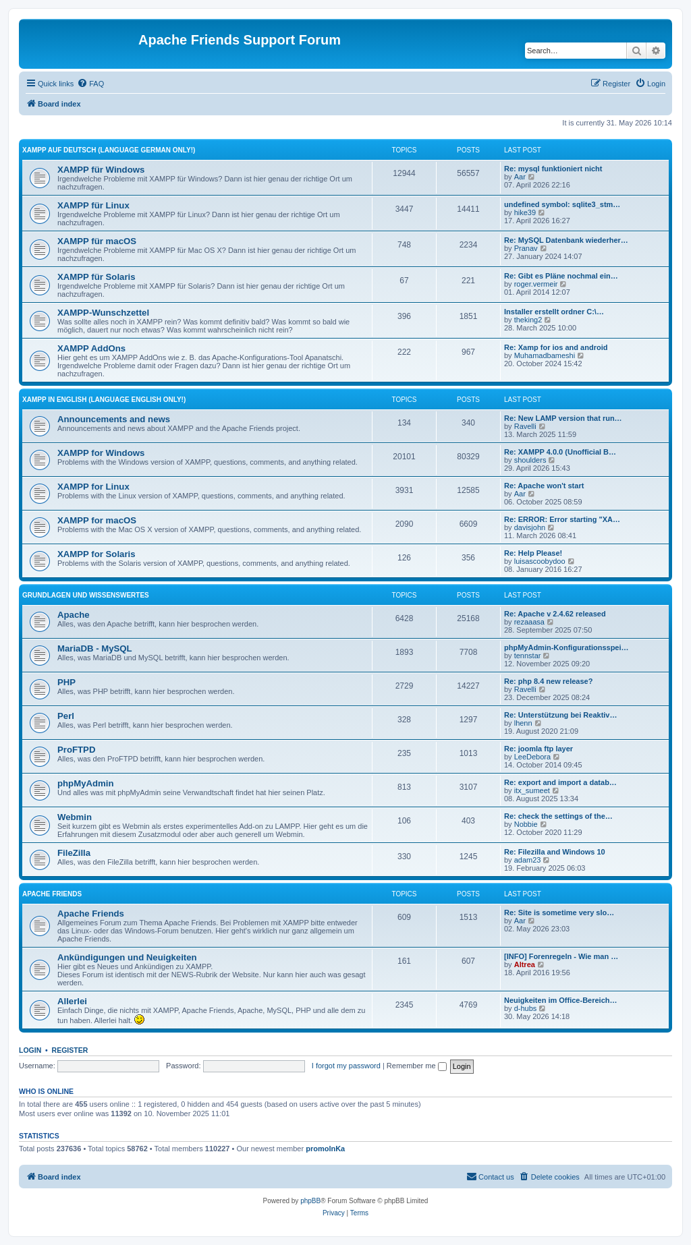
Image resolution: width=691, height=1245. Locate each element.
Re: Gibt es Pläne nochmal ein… (561, 276)
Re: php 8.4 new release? (548, 681)
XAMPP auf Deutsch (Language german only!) (108, 150)
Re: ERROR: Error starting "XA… (562, 519)
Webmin (74, 817)
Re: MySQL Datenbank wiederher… (566, 240)
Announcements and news (113, 419)
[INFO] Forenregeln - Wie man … (561, 956)
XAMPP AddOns (91, 348)
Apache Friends (52, 894)
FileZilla (73, 853)
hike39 (525, 212)
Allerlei (72, 1001)
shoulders (530, 460)
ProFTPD (76, 750)
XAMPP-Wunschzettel (103, 313)
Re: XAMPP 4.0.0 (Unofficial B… (560, 452)
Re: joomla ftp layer (538, 749)
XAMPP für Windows (100, 170)
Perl (65, 716)
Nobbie (526, 824)
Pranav (526, 248)
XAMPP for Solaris (96, 554)
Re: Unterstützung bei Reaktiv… (560, 715)
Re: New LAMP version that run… (563, 418)
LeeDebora (532, 757)
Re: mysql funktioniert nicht (553, 169)
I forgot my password (346, 1066)
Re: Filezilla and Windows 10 (554, 852)
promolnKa (325, 1149)
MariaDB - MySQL (94, 648)
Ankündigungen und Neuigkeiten (127, 957)
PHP (66, 682)
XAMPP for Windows (100, 453)
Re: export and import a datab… (560, 782)
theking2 (528, 320)
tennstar (527, 656)
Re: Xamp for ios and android (555, 347)
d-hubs (525, 1008)
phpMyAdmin (85, 783)
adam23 (527, 860)
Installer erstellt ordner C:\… (554, 312)
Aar (520, 177)
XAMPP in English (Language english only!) (104, 399)
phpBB (310, 1201)
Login (30, 1050)
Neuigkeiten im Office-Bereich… (560, 1000)
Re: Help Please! (533, 553)
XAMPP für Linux (93, 205)
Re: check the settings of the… (558, 816)
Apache (73, 615)
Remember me (417, 1066)
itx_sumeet (532, 790)
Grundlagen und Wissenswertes (85, 595)
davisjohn (529, 527)
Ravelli (525, 426)
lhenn (523, 723)
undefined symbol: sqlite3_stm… (562, 204)
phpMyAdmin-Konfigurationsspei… (566, 647)
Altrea (524, 964)
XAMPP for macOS (96, 520)
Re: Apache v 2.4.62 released (555, 614)
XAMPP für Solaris (96, 277)
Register (70, 1050)
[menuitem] (90, 84)
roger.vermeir (536, 284)
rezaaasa (529, 622)
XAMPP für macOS (96, 241)
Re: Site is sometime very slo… (559, 912)
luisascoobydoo (539, 561)
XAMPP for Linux (93, 487)
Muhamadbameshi (545, 355)
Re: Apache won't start (544, 486)
